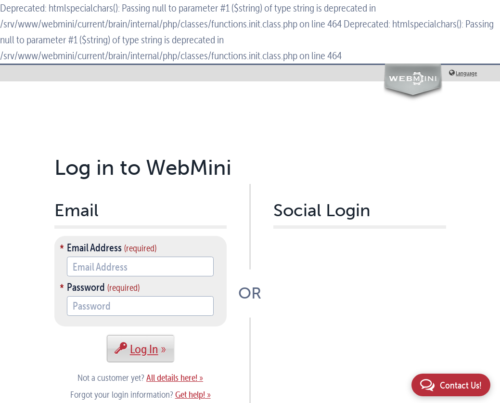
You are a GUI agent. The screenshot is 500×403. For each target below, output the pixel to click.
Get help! (190, 394)
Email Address (94, 247)
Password (86, 287)
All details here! (171, 377)
